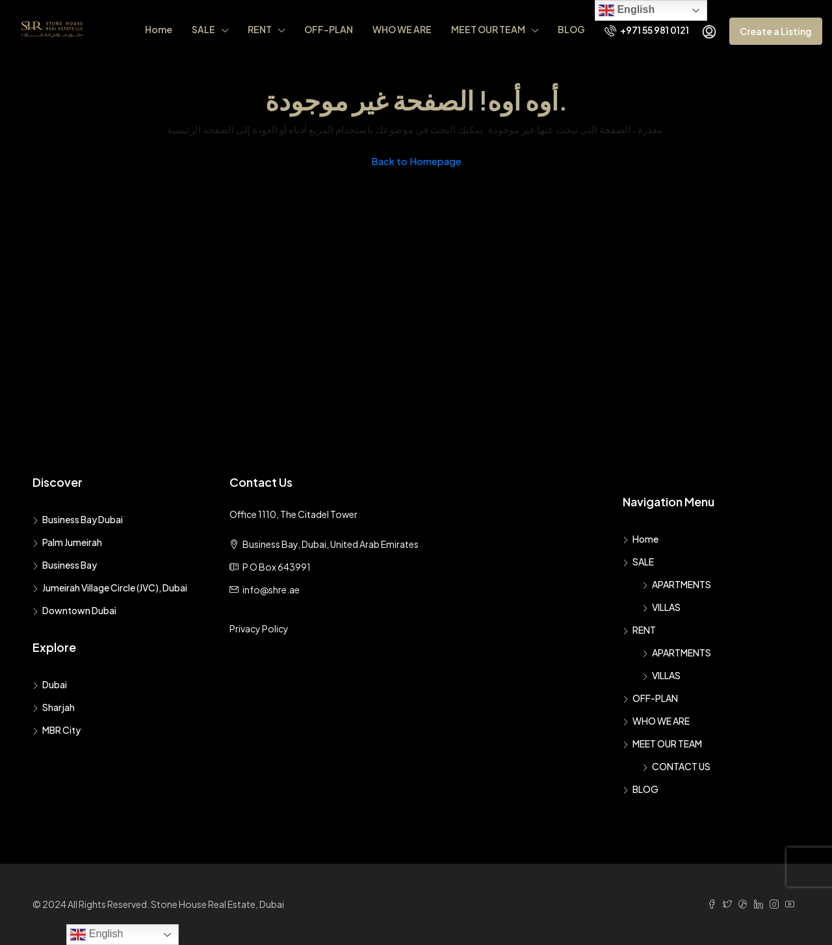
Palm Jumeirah (72, 542)
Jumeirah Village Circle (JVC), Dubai (114, 587)
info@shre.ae (271, 589)
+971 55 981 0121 (646, 30)
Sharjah (58, 707)
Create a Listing (776, 31)
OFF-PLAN (328, 29)
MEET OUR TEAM (488, 29)
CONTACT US (681, 766)
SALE (203, 29)
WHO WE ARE (402, 29)
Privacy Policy (259, 628)
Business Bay (69, 565)
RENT (260, 29)
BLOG (571, 29)
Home (158, 29)
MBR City (61, 730)
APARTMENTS (681, 584)
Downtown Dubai (79, 610)
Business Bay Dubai (82, 519)
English (627, 10)
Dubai (54, 684)
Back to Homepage (416, 161)
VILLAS (666, 607)
